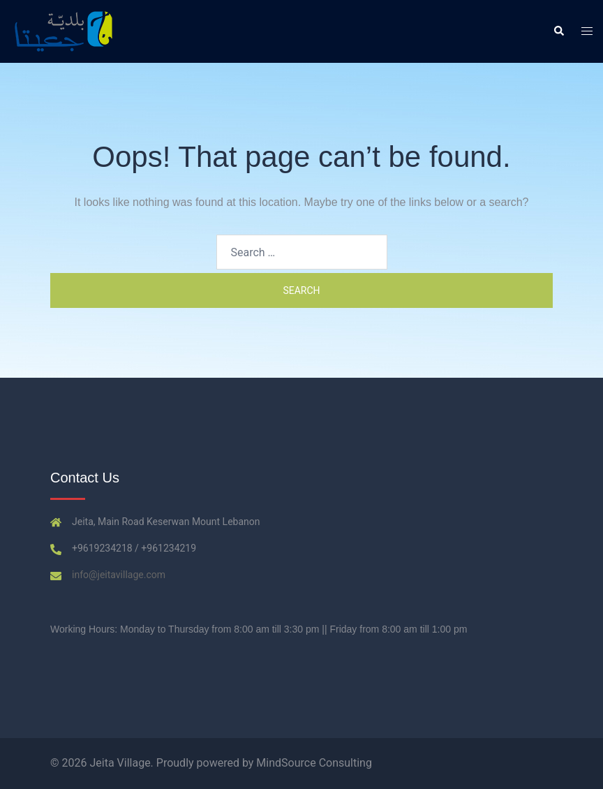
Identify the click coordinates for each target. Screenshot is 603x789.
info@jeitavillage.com (118, 574)
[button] (558, 31)
